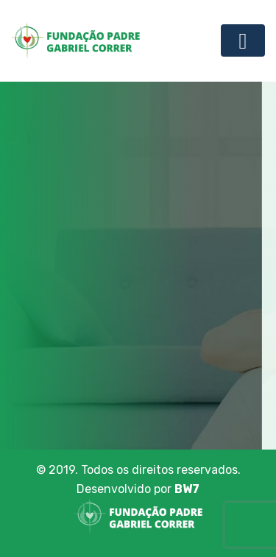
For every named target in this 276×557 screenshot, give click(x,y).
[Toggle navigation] (243, 40)
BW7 (186, 489)
